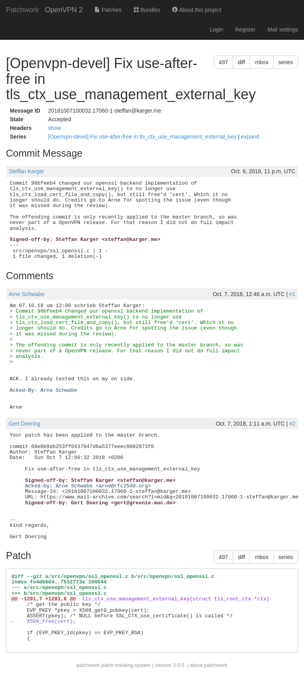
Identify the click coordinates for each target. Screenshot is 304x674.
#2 (292, 423)
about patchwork (208, 665)
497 (223, 62)
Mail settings (282, 29)
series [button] (285, 62)
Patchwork (22, 10)
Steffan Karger (26, 171)
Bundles (146, 10)
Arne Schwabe (26, 294)
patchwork (88, 665)
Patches (108, 10)
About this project (196, 10)
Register (245, 29)
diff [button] (241, 62)
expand (250, 136)
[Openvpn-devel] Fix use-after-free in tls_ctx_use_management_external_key (143, 136)
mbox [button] (261, 62)
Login (216, 29)
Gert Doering (24, 423)
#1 (292, 294)
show (54, 128)
